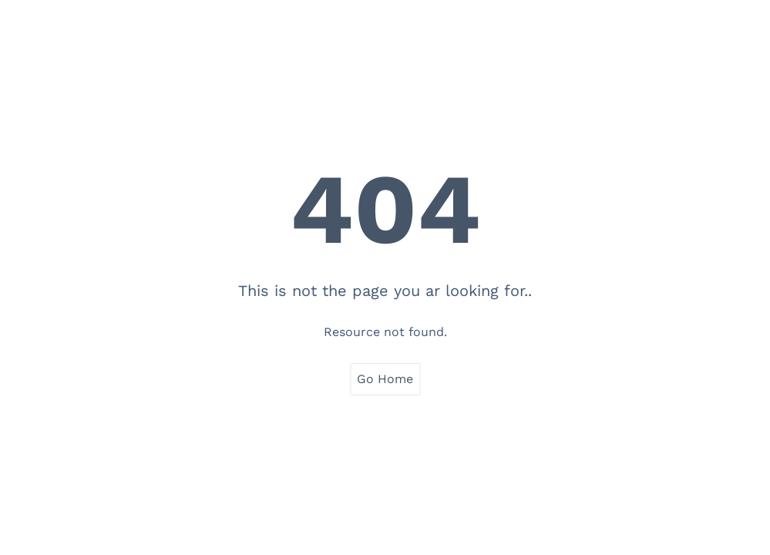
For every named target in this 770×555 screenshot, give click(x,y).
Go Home (385, 379)
